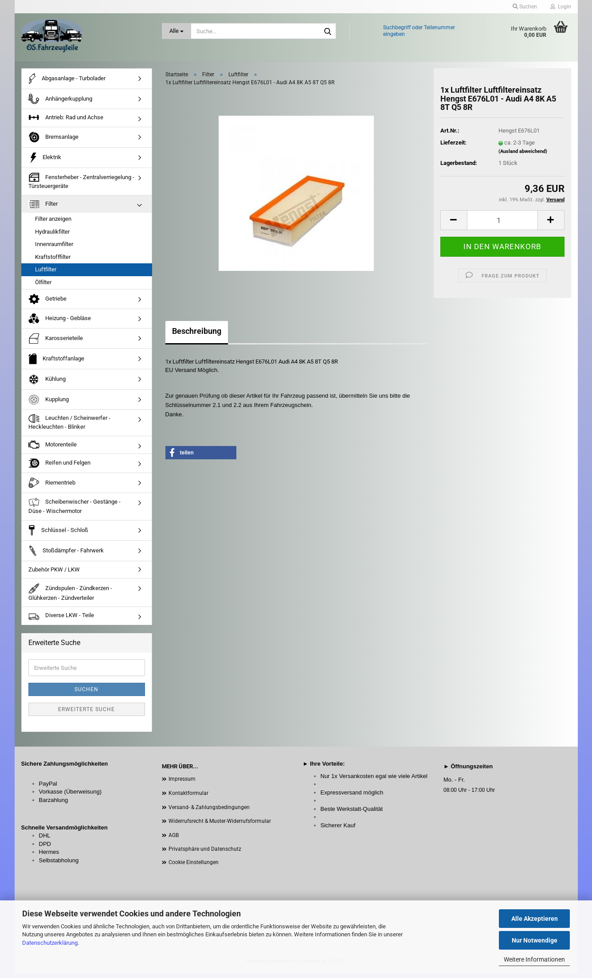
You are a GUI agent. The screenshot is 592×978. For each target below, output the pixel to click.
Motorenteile (52, 450)
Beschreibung (196, 335)
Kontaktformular (188, 798)
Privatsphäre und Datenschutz (205, 854)
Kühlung (47, 384)
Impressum (182, 784)
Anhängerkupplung (60, 104)
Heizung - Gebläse (59, 323)
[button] (453, 225)
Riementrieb (51, 487)
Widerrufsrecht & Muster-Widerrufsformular (220, 826)
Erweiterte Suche (86, 714)
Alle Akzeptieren (534, 918)
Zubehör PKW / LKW (54, 574)
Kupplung (48, 404)
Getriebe (47, 304)
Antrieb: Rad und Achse (65, 123)
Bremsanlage (53, 142)
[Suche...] (176, 31)
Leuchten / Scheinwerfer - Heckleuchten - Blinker (69, 427)
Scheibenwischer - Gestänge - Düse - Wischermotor (74, 511)
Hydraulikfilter (52, 236)
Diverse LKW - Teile (61, 621)
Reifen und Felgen (59, 468)
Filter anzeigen (53, 223)
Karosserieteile (55, 343)
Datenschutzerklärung (50, 942)
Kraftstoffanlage (56, 363)
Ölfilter (43, 287)
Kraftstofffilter (53, 261)
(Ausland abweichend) (522, 156)
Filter (43, 209)
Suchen (86, 694)
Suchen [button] (525, 7)
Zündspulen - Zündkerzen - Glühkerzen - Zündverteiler (70, 597)
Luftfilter (45, 274)
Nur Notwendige (534, 940)
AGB (174, 840)
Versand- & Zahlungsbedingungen (209, 812)
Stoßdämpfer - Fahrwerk (66, 555)
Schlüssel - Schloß (58, 535)
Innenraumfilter (54, 249)
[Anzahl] (502, 225)
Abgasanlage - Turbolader (67, 83)
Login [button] (560, 7)
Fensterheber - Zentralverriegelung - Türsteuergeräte (81, 186)
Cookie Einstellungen (194, 867)
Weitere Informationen (534, 959)
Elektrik (44, 162)
